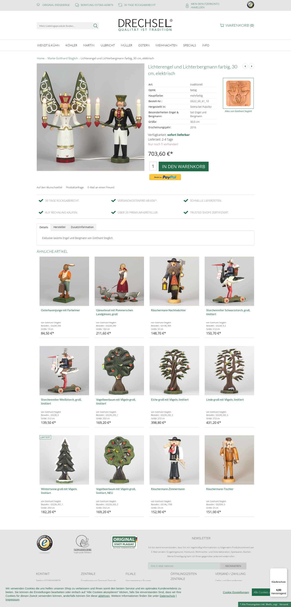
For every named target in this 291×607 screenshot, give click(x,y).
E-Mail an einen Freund (101, 187)
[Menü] (285, 570)
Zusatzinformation (82, 227)
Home (41, 58)
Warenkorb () (239, 25)
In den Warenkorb (183, 166)
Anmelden (198, 7)
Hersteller (59, 227)
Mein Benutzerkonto (205, 4)
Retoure (219, 583)
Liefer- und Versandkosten (228, 580)
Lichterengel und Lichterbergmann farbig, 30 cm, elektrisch (117, 58)
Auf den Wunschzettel (49, 187)
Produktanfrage (75, 187)
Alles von (238, 111)
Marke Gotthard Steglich (63, 58)
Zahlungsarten (222, 587)
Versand (283, 604)
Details (44, 227)
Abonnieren (241, 565)
